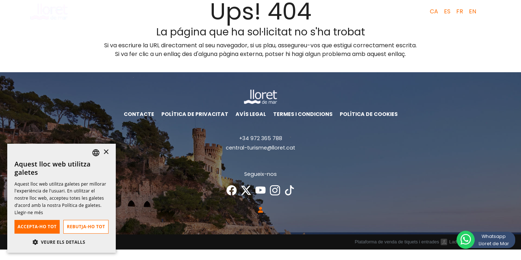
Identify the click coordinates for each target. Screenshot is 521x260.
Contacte (139, 114)
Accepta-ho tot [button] (37, 227)
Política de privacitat (194, 114)
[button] (488, 11)
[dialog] (61, 198)
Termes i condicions (302, 114)
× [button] (106, 152)
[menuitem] (432, 11)
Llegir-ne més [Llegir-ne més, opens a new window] (28, 212)
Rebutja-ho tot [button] (86, 227)
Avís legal (251, 114)
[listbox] (95, 152)
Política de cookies (369, 114)
